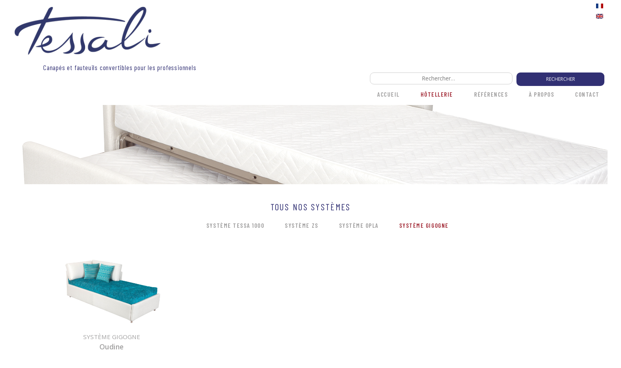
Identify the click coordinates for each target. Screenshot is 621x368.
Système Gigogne (424, 225)
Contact (587, 94)
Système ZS (301, 225)
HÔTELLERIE (437, 94)
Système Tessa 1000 (235, 225)
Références (491, 94)
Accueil (388, 94)
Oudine (111, 346)
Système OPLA (359, 225)
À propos (541, 94)
